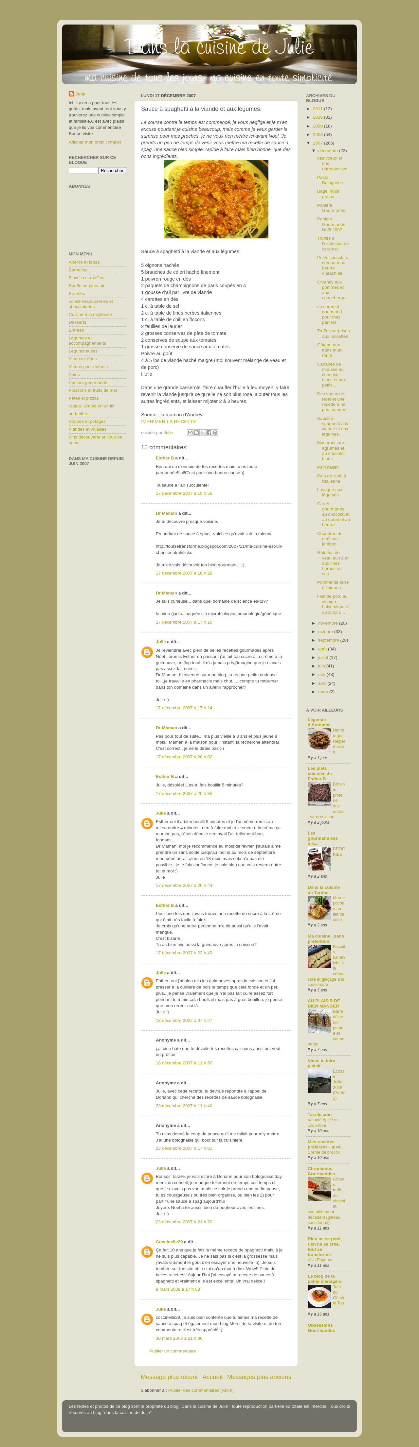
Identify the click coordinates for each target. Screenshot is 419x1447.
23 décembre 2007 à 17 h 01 (184, 1148)
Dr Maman (166, 513)
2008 (318, 134)
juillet (324, 657)
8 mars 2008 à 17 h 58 (178, 1289)
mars (323, 691)
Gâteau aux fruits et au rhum (330, 350)
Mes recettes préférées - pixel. (325, 1144)
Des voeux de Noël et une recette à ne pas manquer (332, 401)
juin (322, 665)
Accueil (213, 1376)
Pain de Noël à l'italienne (331, 479)
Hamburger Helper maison (339, 741)
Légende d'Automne (319, 722)
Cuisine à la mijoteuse (90, 314)
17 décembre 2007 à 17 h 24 (184, 707)
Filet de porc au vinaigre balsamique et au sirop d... (333, 604)
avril (323, 683)
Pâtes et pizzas (84, 398)
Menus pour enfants (88, 366)
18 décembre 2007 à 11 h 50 (184, 1062)
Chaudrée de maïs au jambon (330, 538)
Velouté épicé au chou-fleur (323, 1122)
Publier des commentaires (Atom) (201, 1390)
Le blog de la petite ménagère (325, 1279)
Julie (161, 641)
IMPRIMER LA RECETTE (168, 421)
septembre (329, 640)
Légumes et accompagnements (87, 341)
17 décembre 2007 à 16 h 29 (184, 573)
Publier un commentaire (172, 1351)
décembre (328, 150)
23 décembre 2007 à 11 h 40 (184, 1105)
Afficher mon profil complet (95, 142)
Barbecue (78, 269)
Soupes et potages (87, 421)
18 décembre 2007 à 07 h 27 (184, 1020)
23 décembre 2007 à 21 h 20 (184, 1221)
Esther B (165, 458)
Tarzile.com (320, 1114)
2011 (318, 108)
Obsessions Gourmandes (321, 1328)
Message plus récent (169, 1376)
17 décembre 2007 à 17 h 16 (184, 622)
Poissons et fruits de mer (93, 390)
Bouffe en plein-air (86, 285)
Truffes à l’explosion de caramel (333, 243)
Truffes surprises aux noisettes (333, 333)
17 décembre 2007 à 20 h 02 (184, 756)
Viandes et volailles (87, 429)
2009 (318, 126)
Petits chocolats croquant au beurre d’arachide (332, 265)
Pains (74, 374)
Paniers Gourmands (331, 208)
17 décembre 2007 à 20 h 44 (184, 885)
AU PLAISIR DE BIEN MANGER (324, 1003)
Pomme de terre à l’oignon (333, 585)
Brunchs (77, 293)
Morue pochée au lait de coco (339, 908)
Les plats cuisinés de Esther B (320, 773)
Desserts (77, 322)
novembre (328, 623)
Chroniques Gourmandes (321, 1171)
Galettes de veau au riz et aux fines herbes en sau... (333, 563)
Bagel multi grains (328, 194)
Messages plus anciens (259, 1376)
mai (322, 674)
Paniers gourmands (88, 382)
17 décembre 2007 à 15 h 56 (184, 493)
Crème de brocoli (324, 1152)
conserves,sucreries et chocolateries (91, 304)
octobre (326, 631)
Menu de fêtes (83, 358)
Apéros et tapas (84, 262)
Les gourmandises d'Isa (323, 838)
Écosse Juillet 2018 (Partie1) (339, 1085)
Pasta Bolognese (330, 180)
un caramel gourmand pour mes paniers (329, 314)
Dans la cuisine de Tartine (324, 890)
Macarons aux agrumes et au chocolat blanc (331, 450)
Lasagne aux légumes (329, 492)
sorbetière (78, 413)
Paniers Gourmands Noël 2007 (331, 224)
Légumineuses (83, 351)
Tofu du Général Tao (339, 1294)
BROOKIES (339, 851)
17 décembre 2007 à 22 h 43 (184, 952)
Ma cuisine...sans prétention (326, 939)
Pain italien (328, 467)
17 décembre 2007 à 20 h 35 (184, 793)
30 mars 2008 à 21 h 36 (179, 1338)
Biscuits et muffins (86, 277)
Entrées (76, 330)
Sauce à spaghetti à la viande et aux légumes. (332, 426)
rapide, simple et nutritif (92, 406)
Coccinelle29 (169, 1241)
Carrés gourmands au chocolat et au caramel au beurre (333, 514)
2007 (318, 143)
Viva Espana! (320, 1259)
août (323, 648)
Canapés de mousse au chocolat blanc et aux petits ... (331, 375)
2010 (318, 117)
